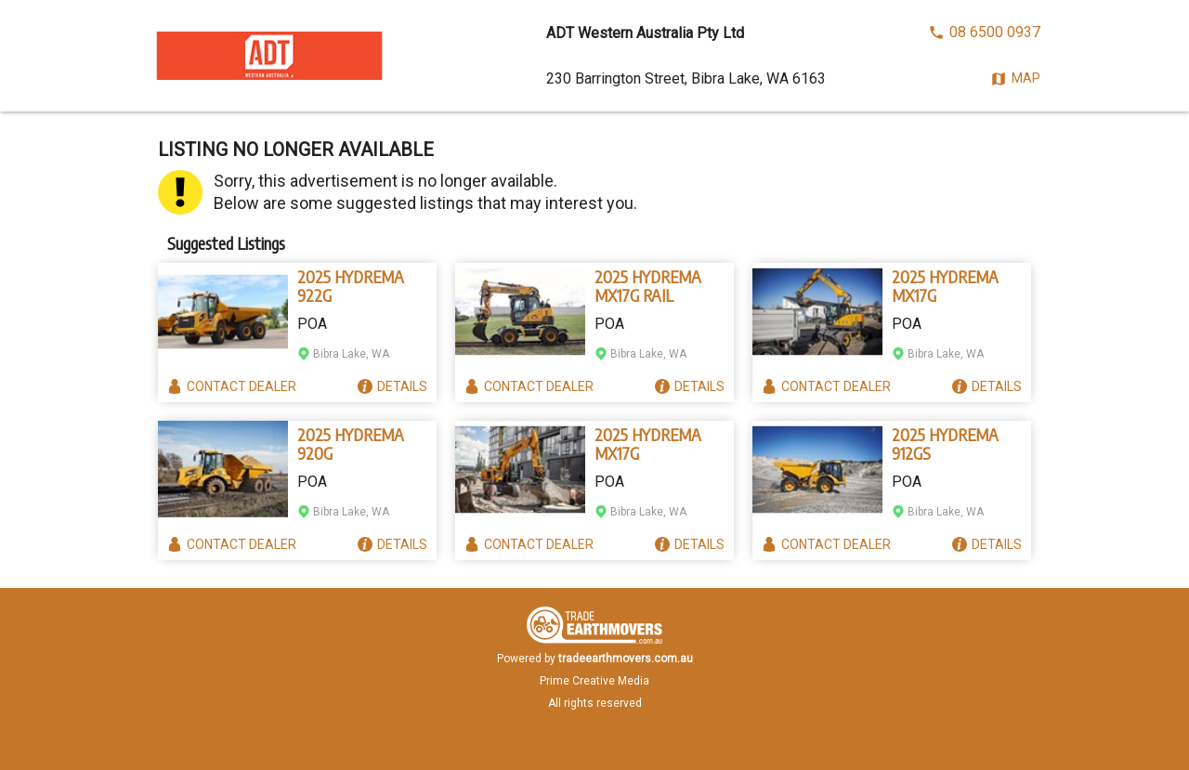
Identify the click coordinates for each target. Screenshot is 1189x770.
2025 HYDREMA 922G (350, 286)
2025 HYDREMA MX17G (945, 286)
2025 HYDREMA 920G (350, 444)
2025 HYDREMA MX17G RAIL (647, 286)
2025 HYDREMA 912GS (945, 444)
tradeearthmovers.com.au (625, 658)
